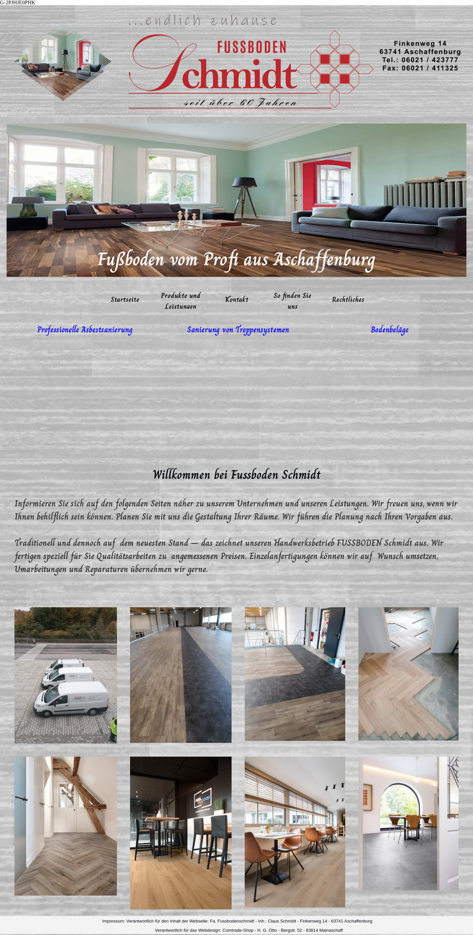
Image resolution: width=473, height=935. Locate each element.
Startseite (125, 299)
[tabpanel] (85, 330)
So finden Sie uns (292, 301)
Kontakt (236, 299)
